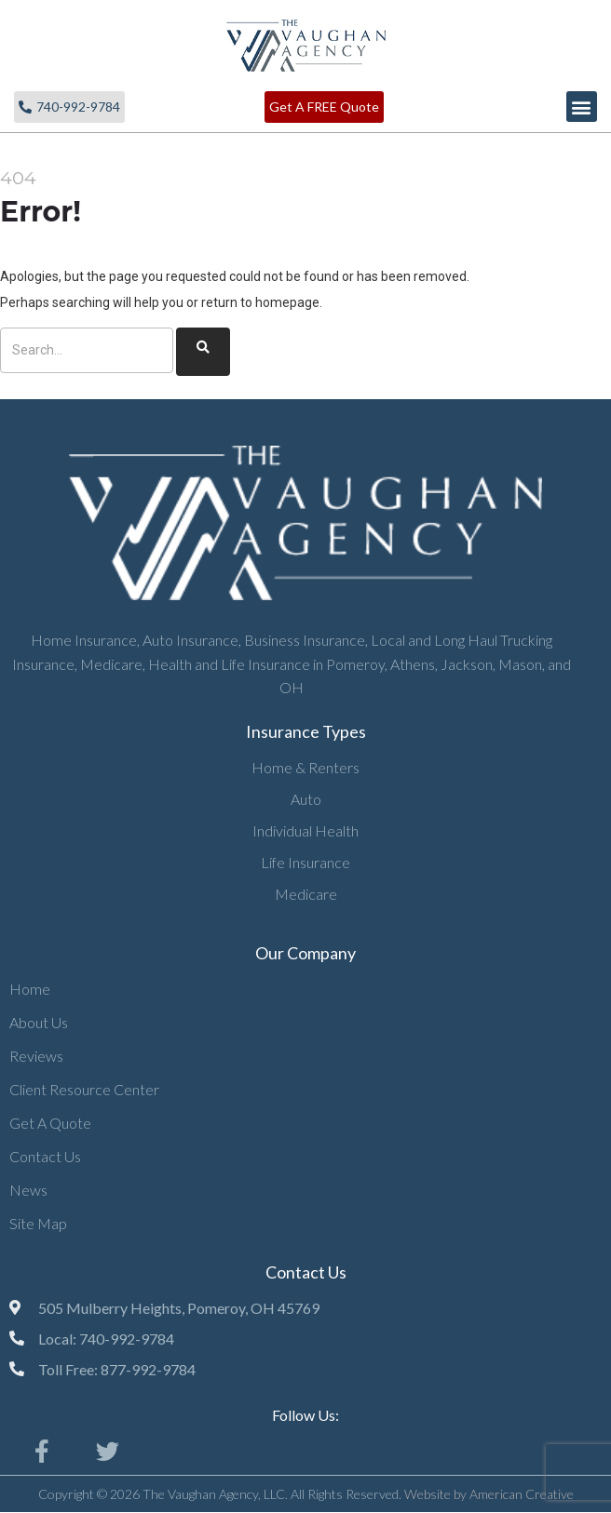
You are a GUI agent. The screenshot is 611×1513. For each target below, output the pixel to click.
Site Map (38, 1223)
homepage (287, 302)
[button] (581, 106)
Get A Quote (50, 1122)
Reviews (36, 1055)
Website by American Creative (489, 1494)
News (28, 1189)
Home (29, 989)
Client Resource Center (84, 1089)
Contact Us (45, 1156)
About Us (38, 1022)
